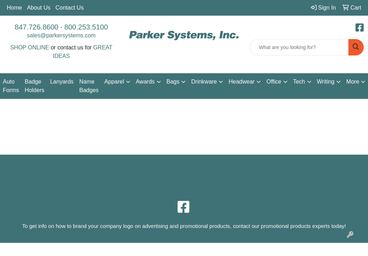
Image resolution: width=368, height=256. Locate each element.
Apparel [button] (114, 82)
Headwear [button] (242, 82)
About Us (39, 8)
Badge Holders (34, 86)
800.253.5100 (86, 27)
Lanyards (61, 82)
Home (14, 8)
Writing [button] (326, 82)
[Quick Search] (299, 47)
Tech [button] (299, 82)
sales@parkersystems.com (61, 35)
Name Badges (88, 86)
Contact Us (70, 8)
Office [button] (273, 82)
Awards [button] (145, 82)
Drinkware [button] (204, 82)
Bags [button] (173, 82)
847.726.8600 (36, 27)
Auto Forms (11, 86)
